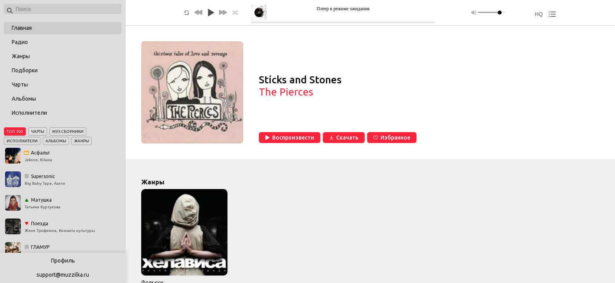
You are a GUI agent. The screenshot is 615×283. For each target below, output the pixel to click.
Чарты (20, 84)
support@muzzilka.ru (62, 275)
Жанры (21, 56)
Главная (22, 28)
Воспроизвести (289, 137)
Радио (20, 42)
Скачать (343, 137)
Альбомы (24, 99)
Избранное (391, 137)
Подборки (25, 70)
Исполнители (29, 113)
